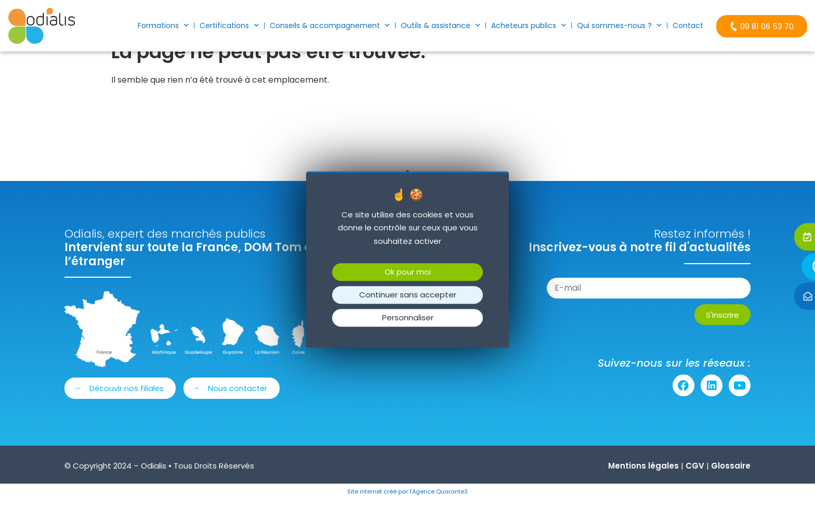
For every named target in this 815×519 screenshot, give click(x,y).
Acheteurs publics (528, 25)
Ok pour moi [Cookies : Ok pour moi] (408, 272)
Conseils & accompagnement (330, 25)
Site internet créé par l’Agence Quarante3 (407, 509)
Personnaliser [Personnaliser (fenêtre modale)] (407, 318)
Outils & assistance (440, 25)
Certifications (229, 25)
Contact (688, 25)
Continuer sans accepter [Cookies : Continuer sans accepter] (407, 295)
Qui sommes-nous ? (619, 25)
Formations (163, 25)
